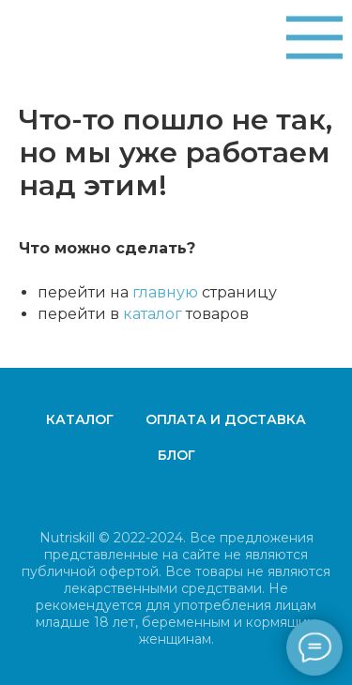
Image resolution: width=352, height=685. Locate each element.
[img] (314, 37)
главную (165, 292)
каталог (152, 314)
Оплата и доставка (225, 419)
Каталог (80, 419)
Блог (176, 455)
